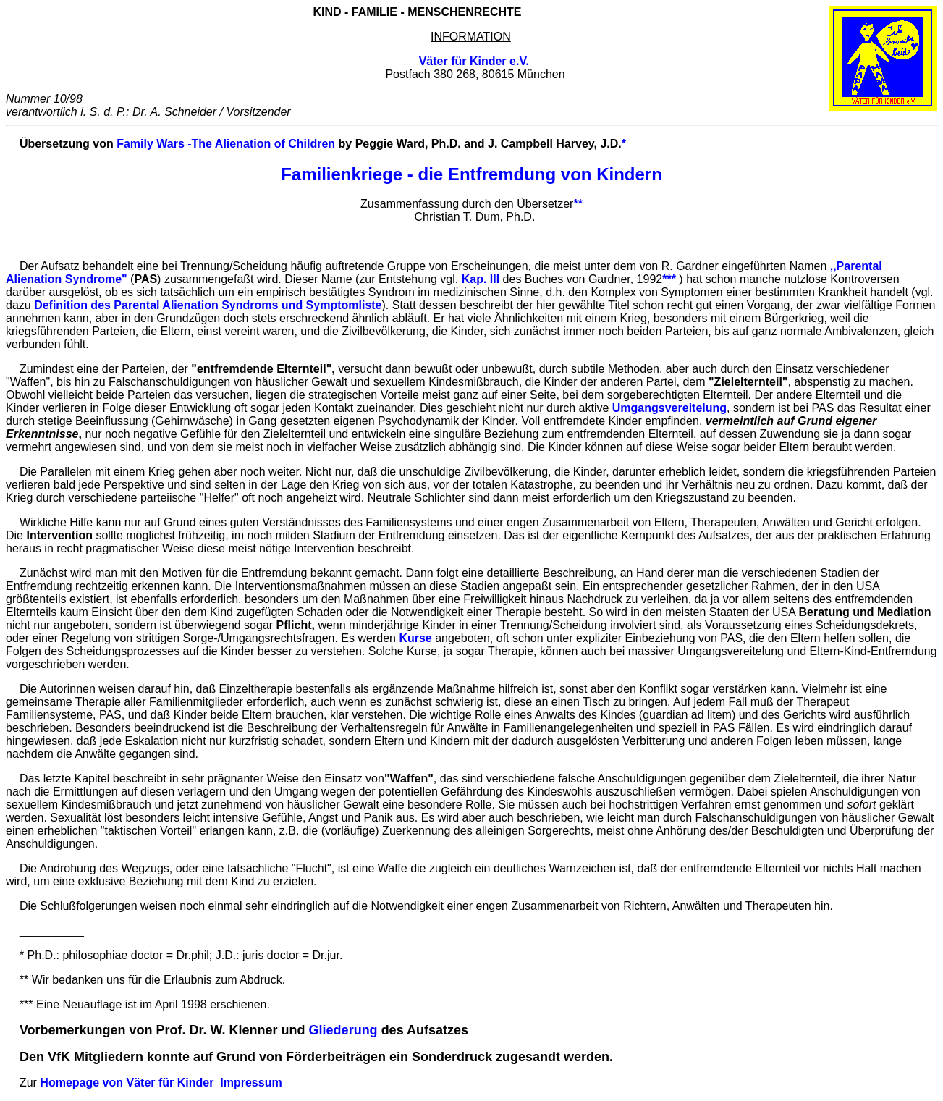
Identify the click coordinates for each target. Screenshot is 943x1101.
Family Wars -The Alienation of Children (226, 144)
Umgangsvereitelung (669, 408)
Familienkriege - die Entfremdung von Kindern (471, 174)
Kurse (415, 638)
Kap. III (480, 279)
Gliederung (343, 1030)
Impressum (251, 1082)
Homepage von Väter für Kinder (126, 1082)
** (577, 204)
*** (669, 279)
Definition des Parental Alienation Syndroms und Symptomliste (207, 305)
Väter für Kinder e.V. (474, 61)
